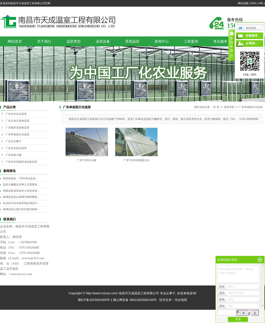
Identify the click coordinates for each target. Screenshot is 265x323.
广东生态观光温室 (16, 148)
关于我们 (44, 41)
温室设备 (103, 41)
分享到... (251, 43)
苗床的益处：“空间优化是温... (20, 178)
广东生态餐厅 (13, 141)
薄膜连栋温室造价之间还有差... (21, 190)
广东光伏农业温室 (16, 113)
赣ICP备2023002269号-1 (95, 300)
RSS (253, 3)
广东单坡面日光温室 (17, 134)
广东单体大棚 (13, 155)
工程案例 (191, 41)
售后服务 (220, 41)
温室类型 (73, 41)
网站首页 (15, 41)
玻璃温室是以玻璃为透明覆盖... (21, 196)
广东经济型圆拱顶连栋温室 (21, 161)
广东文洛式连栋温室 (17, 120)
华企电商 (181, 300)
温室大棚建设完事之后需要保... (21, 184)
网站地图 (243, 3)
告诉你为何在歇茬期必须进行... (21, 203)
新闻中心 (162, 41)
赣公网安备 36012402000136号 (135, 300)
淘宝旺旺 (247, 28)
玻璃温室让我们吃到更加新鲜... (21, 209)
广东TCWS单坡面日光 (136, 160)
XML (260, 3)
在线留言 (252, 35)
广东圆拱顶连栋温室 (17, 127)
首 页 (216, 107)
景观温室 (132, 41)
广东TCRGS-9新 (87, 160)
